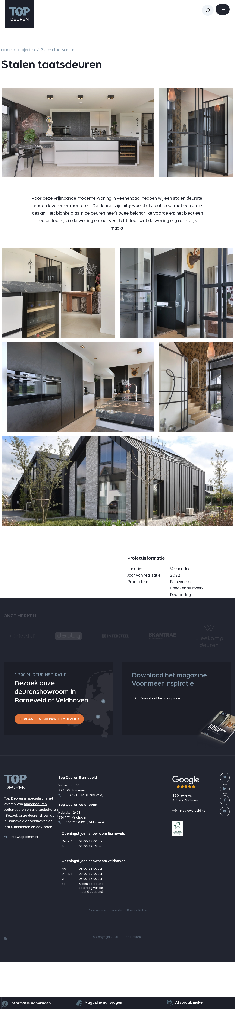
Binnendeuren (183, 628)
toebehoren (48, 857)
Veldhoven (39, 869)
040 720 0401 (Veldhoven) (81, 869)
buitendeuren (15, 857)
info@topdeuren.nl (21, 884)
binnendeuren (35, 852)
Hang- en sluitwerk (187, 634)
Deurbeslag (180, 640)
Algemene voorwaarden (106, 957)
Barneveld (15, 869)
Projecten (27, 50)
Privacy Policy (137, 957)
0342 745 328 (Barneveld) (80, 841)
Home (6, 50)
